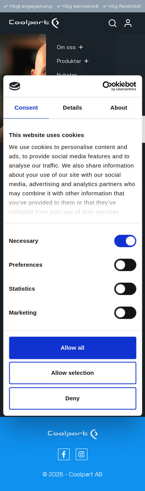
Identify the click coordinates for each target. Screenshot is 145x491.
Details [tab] (72, 107)
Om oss (70, 47)
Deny (72, 398)
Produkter (73, 61)
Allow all (73, 347)
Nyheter (67, 74)
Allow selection (72, 372)
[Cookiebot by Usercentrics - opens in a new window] (103, 86)
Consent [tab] (26, 107)
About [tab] (118, 107)
